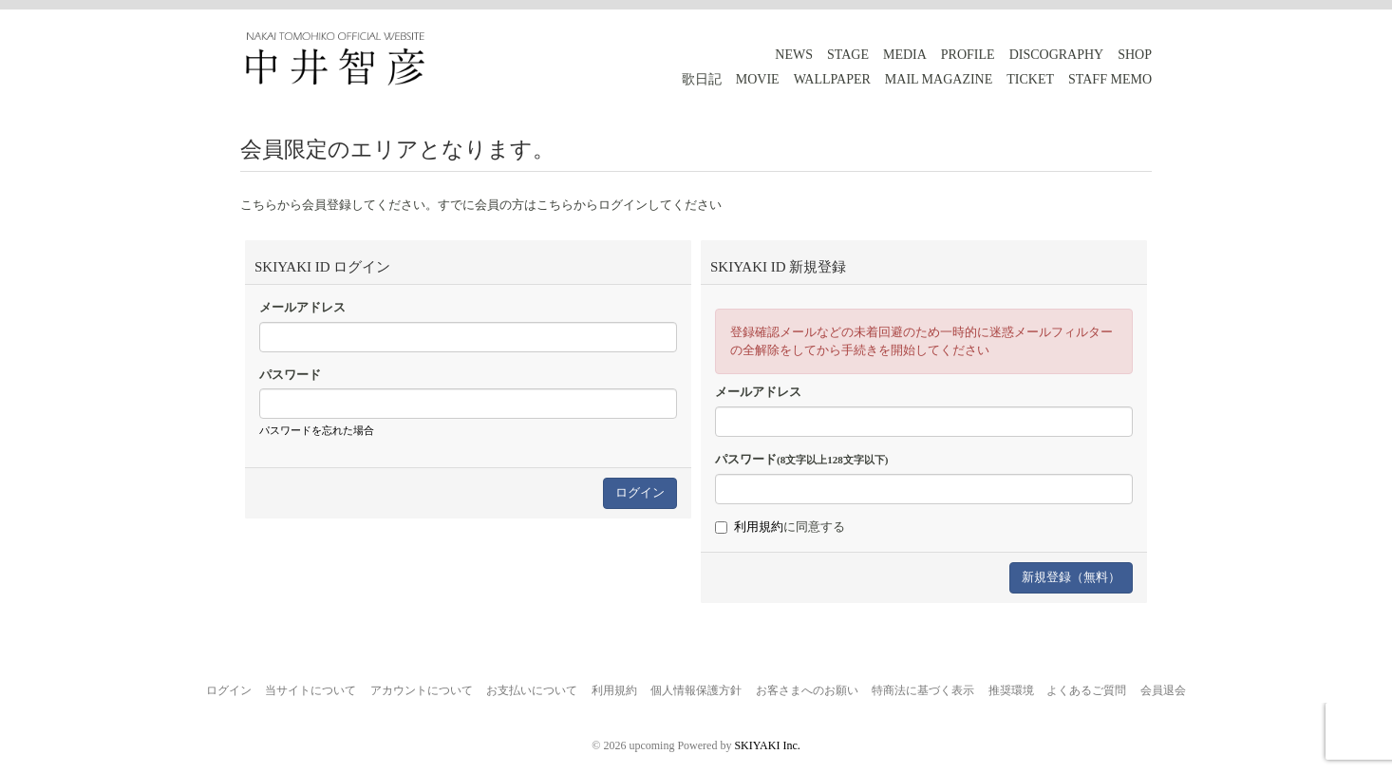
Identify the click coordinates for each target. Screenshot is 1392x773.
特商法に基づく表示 (923, 690)
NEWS (794, 54)
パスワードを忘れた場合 (316, 430)
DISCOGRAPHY (1056, 54)
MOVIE (758, 79)
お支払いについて (531, 690)
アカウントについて (421, 690)
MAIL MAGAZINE (938, 79)
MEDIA (905, 54)
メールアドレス (302, 307)
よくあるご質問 (1086, 690)
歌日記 (702, 79)
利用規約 (758, 526)
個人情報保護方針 (696, 690)
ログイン (229, 690)
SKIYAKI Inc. (766, 745)
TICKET (1030, 79)
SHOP (1135, 54)
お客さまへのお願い (807, 690)
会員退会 (1163, 690)
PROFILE (968, 54)
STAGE (848, 54)
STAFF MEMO (1110, 79)
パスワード (290, 375)
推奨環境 (1011, 690)
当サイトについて (310, 690)
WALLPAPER (832, 79)
